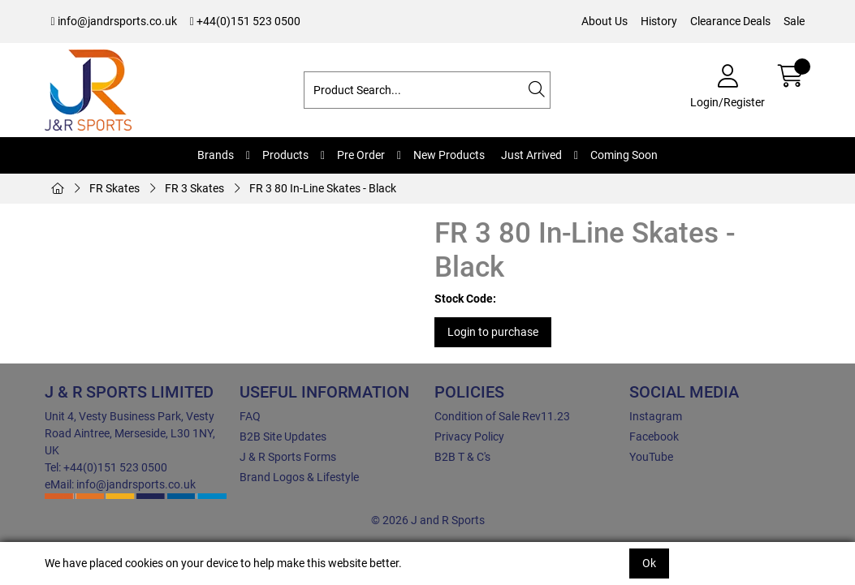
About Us (604, 21)
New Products (449, 154)
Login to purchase (492, 331)
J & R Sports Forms (288, 456)
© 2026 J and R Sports (428, 520)
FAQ (250, 416)
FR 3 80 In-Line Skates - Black (322, 188)
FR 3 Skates (194, 188)
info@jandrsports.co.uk (114, 21)
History (659, 21)
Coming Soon (624, 154)
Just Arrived (531, 154)
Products (285, 154)
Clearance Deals (730, 21)
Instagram (655, 416)
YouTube (651, 456)
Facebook (654, 436)
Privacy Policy (469, 436)
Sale (794, 21)
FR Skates (114, 188)
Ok (649, 563)
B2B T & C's (462, 456)
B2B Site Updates (283, 436)
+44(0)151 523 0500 (245, 21)
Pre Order (361, 154)
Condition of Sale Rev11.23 (502, 416)
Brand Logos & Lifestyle (299, 477)
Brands (215, 154)
